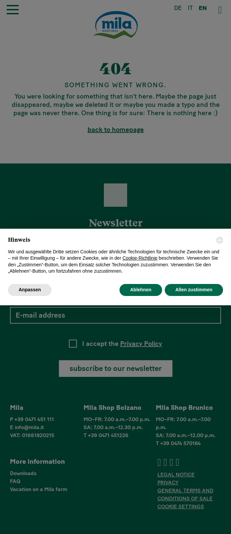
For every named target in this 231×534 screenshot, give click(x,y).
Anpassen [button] (30, 289)
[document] (115, 256)
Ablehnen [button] (140, 289)
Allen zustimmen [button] (193, 289)
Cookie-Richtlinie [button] (139, 258)
